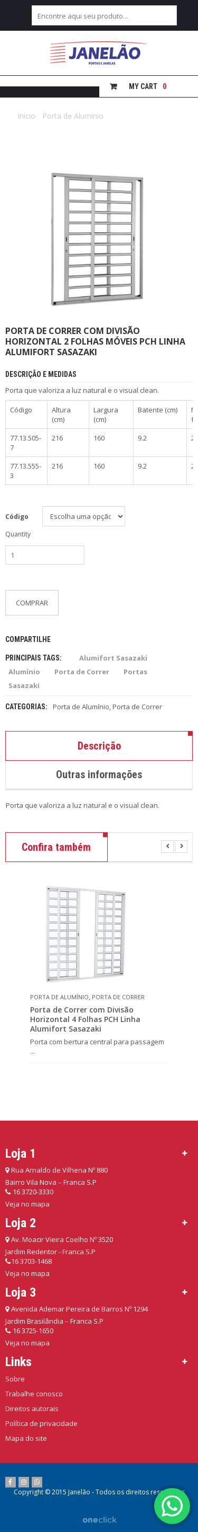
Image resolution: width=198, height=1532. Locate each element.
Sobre (15, 1379)
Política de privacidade (41, 1423)
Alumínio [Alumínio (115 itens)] (24, 671)
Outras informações (99, 774)
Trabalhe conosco (34, 1393)
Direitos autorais (32, 1408)
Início (26, 116)
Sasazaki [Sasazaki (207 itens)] (24, 685)
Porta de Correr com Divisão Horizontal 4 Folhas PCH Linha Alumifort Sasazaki (85, 1019)
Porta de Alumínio (72, 116)
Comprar (32, 602)
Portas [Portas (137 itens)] (135, 671)
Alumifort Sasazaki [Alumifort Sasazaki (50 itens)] (113, 658)
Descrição (99, 745)
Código (17, 516)
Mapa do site (26, 1438)
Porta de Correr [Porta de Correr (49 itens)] (81, 671)
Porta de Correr (137, 706)
